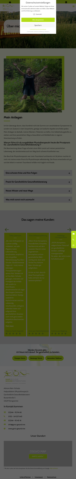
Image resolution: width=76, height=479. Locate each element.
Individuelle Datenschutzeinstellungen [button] (38, 29)
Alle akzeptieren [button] (38, 20)
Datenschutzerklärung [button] (39, 31)
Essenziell (37, 14)
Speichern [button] (38, 25)
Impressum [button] (46, 31)
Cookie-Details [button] (30, 31)
